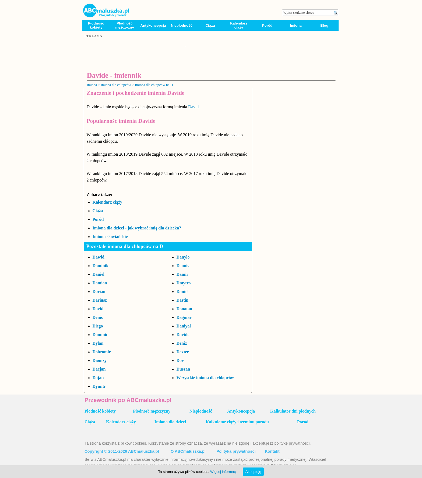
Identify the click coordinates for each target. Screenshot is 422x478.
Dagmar (184, 317)
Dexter (183, 352)
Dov (180, 360)
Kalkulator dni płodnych (293, 411)
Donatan (184, 308)
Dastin (182, 300)
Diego (98, 326)
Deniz (182, 343)
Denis (98, 317)
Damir (182, 274)
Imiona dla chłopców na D (154, 85)
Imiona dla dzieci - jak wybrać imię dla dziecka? (137, 228)
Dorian (99, 291)
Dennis (183, 265)
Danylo (183, 257)
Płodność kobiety (96, 25)
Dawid (98, 257)
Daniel (98, 274)
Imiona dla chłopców (116, 85)
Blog (324, 25)
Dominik (101, 265)
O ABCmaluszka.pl (188, 451)
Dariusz (100, 300)
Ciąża (210, 25)
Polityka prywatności (236, 451)
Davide (183, 334)
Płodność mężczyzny (124, 25)
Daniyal (184, 326)
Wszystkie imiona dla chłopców (205, 377)
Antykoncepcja (153, 25)
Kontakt (272, 451)
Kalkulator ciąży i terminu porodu (237, 422)
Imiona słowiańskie (110, 236)
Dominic (100, 334)
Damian (100, 283)
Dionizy (100, 360)
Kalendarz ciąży (238, 25)
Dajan (98, 377)
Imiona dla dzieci (170, 422)
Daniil (182, 291)
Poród (267, 25)
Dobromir (102, 352)
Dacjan (99, 369)
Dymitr (99, 386)
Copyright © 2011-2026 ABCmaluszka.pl (122, 451)
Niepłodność (181, 25)
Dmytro (184, 283)
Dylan (98, 343)
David (193, 106)
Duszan (183, 369)
